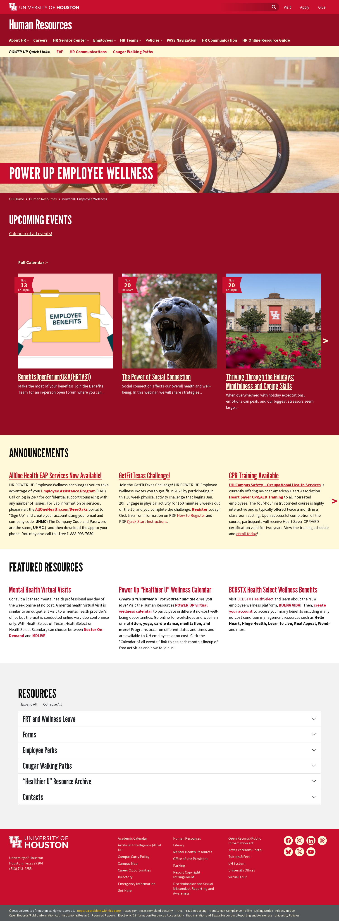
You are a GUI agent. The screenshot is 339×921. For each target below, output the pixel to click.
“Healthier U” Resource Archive (57, 781)
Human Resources (40, 24)
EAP (60, 51)
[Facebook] (288, 840)
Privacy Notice (285, 911)
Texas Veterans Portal (245, 850)
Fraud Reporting (196, 911)
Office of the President (190, 858)
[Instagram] (299, 840)
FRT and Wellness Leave (49, 719)
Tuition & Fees (239, 856)
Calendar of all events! (30, 233)
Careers (40, 40)
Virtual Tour (237, 877)
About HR (19, 40)
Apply (304, 7)
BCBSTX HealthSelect (255, 599)
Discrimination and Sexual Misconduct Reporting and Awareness (193, 888)
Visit (287, 7)
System (236, 863)
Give (321, 7)
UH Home (16, 199)
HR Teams (130, 40)
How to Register (191, 515)
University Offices (241, 870)
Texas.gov (130, 911)
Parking (179, 865)
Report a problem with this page (99, 911)
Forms (29, 734)
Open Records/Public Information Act (244, 840)
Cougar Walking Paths (133, 51)
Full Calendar (31, 262)
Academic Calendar (132, 838)
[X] (299, 851)
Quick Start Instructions (147, 521)
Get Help (125, 890)
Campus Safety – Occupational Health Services (275, 484)
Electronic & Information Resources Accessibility (151, 915)
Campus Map (128, 863)
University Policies (287, 915)
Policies (154, 40)
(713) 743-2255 (20, 868)
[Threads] (322, 840)
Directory (125, 877)
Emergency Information (136, 883)
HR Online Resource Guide (266, 40)
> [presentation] (325, 340)
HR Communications (88, 51)
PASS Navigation (181, 40)
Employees (104, 40)
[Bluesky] (288, 851)
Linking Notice (263, 911)
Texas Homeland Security (156, 911)
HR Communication (219, 40)
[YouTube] (310, 851)
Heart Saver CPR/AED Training (256, 497)
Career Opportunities (134, 870)
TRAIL (178, 911)
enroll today (246, 533)
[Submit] (273, 7)
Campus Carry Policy (133, 856)
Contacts (33, 797)
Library (178, 845)
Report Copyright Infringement (187, 874)
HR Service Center (71, 40)
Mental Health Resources (192, 852)
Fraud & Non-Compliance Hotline (230, 911)
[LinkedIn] (310, 840)
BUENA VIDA (289, 605)
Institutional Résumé (75, 915)
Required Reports (104, 915)
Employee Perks (40, 750)
